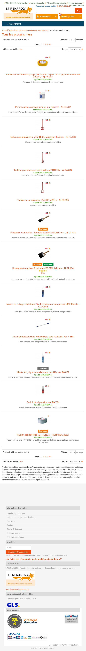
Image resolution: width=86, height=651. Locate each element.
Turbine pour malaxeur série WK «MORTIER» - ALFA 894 (43, 170)
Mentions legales (13, 533)
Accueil (5, 30)
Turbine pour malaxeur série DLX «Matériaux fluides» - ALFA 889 (43, 137)
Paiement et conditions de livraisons (21, 517)
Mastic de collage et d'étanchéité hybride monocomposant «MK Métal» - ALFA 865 (43, 305)
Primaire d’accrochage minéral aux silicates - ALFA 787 (43, 107)
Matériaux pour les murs (38, 30)
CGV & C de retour (14, 529)
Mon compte (45, 17)
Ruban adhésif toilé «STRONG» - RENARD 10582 (43, 435)
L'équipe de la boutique (16, 513)
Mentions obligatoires (15, 537)
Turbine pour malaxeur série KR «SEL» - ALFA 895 (43, 200)
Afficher (64, 40)
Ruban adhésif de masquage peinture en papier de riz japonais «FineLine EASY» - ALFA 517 (43, 75)
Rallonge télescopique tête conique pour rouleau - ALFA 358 (43, 336)
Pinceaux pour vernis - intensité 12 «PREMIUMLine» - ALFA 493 (43, 232)
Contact (10, 525)
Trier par (64, 49)
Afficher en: (8, 49)
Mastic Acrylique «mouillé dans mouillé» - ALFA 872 (43, 372)
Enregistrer (11, 521)
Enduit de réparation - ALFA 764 (43, 402)
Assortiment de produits (18, 30)
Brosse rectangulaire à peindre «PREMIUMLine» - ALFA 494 (43, 268)
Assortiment (15, 24)
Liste (21, 49)
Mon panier (69, 17)
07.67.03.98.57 (64, 6)
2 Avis (43, 273)
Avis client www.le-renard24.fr (17, 590)
